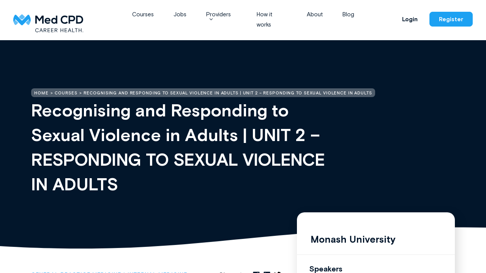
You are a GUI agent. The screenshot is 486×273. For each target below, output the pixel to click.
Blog (348, 14)
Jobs (180, 14)
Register (451, 19)
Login (410, 19)
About (315, 14)
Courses (143, 14)
